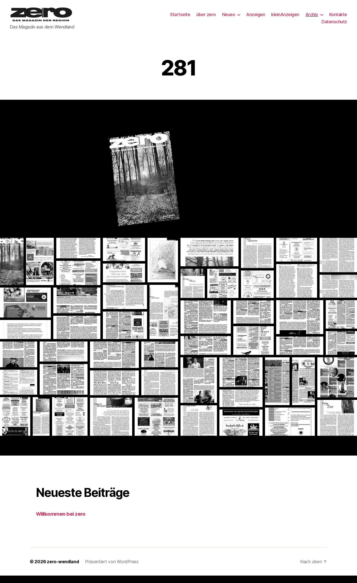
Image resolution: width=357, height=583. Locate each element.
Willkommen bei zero (61, 521)
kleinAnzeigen (285, 18)
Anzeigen (255, 18)
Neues (228, 18)
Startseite (180, 18)
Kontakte (338, 18)
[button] (12, 268)
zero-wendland (63, 569)
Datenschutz (334, 25)
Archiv (311, 18)
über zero (206, 18)
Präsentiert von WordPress (112, 569)
